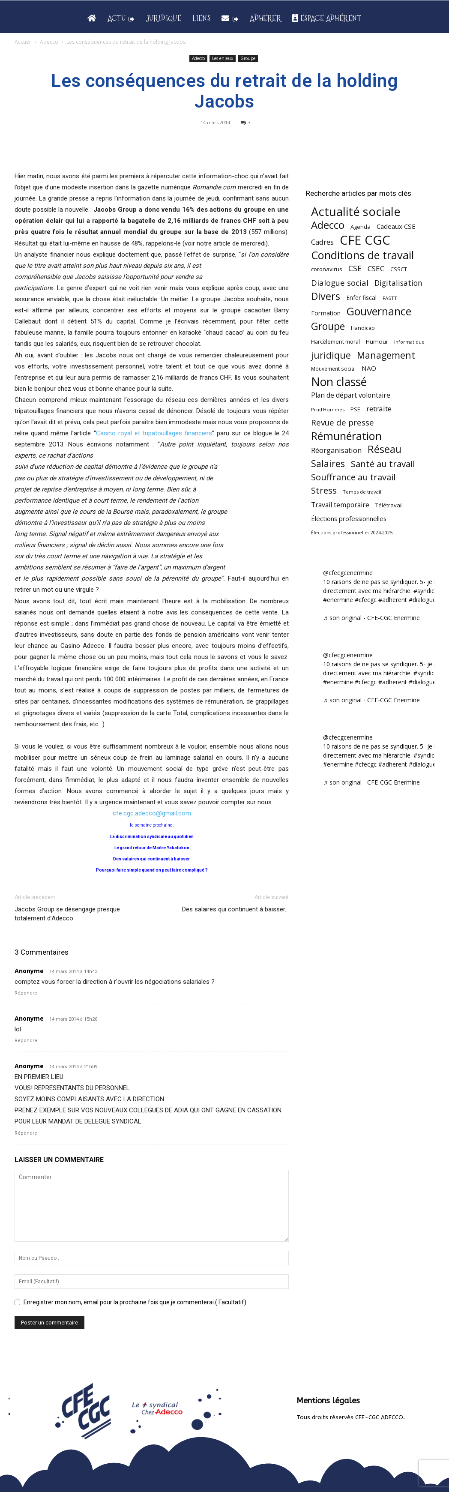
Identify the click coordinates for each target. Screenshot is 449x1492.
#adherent (392, 600)
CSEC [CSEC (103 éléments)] (376, 268)
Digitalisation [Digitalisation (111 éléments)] (398, 283)
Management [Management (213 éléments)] (386, 355)
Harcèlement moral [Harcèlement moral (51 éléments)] (335, 341)
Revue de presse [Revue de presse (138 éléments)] (342, 422)
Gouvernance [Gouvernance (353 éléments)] (379, 311)
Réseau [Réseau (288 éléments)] (384, 449)
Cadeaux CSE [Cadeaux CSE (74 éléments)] (396, 226)
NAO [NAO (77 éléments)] (369, 368)
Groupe (247, 58)
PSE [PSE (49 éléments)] (355, 409)
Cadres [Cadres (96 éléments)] (322, 241)
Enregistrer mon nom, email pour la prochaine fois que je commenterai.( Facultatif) (135, 1302)
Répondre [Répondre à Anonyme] (26, 993)
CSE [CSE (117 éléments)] (355, 268)
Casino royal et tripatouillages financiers (154, 433)
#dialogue (422, 600)
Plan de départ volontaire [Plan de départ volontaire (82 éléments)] (350, 395)
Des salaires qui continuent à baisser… (235, 909)
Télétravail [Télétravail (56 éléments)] (389, 505)
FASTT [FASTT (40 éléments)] (390, 298)
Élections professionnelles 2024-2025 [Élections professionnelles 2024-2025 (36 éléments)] (351, 533)
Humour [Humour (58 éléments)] (377, 341)
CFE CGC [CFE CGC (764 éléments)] (365, 240)
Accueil (23, 41)
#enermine (338, 600)
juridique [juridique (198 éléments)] (331, 355)
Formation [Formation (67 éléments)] (326, 313)
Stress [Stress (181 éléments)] (324, 490)
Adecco (49, 41)
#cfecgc (366, 600)
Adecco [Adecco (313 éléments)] (327, 224)
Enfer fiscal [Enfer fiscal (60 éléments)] (361, 298)
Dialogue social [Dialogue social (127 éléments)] (339, 282)
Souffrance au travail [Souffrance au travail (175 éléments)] (353, 477)
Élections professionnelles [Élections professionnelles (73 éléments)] (348, 518)
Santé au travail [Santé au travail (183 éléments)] (383, 463)
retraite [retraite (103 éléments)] (379, 408)
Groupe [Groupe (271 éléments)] (328, 326)
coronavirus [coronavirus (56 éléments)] (326, 269)
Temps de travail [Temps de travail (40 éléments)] (362, 491)
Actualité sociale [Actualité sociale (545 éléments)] (356, 211)
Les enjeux (222, 58)
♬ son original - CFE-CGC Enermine (371, 618)
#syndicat (426, 591)
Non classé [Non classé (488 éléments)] (339, 381)
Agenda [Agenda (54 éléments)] (360, 227)
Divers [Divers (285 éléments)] (325, 296)
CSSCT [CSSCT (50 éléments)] (398, 269)
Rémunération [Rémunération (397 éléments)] (346, 435)
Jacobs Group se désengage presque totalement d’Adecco (67, 913)
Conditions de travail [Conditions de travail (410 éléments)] (362, 255)
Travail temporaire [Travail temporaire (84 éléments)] (340, 504)
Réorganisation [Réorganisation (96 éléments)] (336, 450)
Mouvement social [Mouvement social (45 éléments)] (333, 368)
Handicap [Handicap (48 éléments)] (363, 328)
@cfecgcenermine (348, 573)
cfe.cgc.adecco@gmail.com (152, 813)
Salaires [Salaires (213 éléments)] (328, 463)
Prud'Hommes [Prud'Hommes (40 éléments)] (327, 409)
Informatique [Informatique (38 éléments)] (409, 342)
